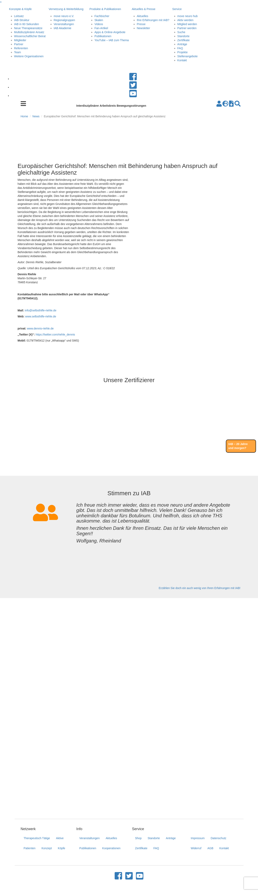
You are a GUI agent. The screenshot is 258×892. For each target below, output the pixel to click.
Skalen (98, 20)
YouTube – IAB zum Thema (111, 40)
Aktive (60, 838)
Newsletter (143, 28)
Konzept (47, 848)
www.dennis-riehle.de (40, 328)
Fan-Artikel (101, 28)
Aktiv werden (185, 20)
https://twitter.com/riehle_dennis (55, 334)
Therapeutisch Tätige (37, 838)
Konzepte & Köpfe (20, 9)
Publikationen (102, 36)
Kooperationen (111, 848)
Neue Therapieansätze (28, 28)
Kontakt (182, 60)
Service (177, 9)
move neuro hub (187, 16)
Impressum (198, 838)
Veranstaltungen (64, 24)
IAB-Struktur (21, 20)
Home (24, 116)
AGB (210, 848)
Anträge (182, 44)
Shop (138, 838)
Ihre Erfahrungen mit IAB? (153, 20)
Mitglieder (20, 40)
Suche (181, 32)
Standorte (183, 36)
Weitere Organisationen (29, 56)
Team (17, 52)
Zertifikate (183, 40)
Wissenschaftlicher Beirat (30, 36)
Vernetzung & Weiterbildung (66, 9)
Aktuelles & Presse (143, 9)
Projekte (182, 52)
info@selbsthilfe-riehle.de (40, 310)
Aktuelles (142, 16)
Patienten (30, 848)
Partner (18, 44)
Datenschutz (218, 838)
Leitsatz (19, 16)
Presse (141, 24)
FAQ (180, 48)
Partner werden (187, 28)
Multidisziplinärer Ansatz (29, 32)
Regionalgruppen (64, 20)
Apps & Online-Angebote (109, 32)
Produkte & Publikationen (105, 9)
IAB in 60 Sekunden (26, 24)
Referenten (21, 48)
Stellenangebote (187, 56)
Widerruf (196, 848)
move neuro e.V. (64, 16)
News (36, 116)
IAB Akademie (62, 28)
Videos (98, 24)
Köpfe (61, 848)
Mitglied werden (187, 24)
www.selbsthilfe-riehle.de (40, 316)
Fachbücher (101, 16)
